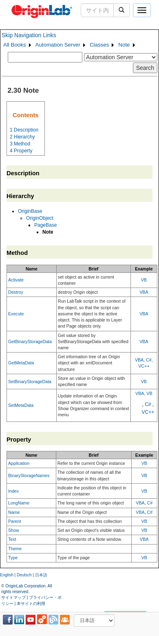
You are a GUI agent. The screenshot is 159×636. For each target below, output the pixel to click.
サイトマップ (13, 597)
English (6, 575)
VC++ (143, 366)
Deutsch (24, 575)
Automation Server (57, 45)
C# (149, 359)
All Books (14, 45)
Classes (99, 45)
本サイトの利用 (31, 603)
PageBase (45, 225)
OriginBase (30, 211)
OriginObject (39, 218)
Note (124, 45)
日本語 (41, 575)
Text (12, 539)
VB (144, 279)
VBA (143, 292)
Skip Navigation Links (29, 35)
